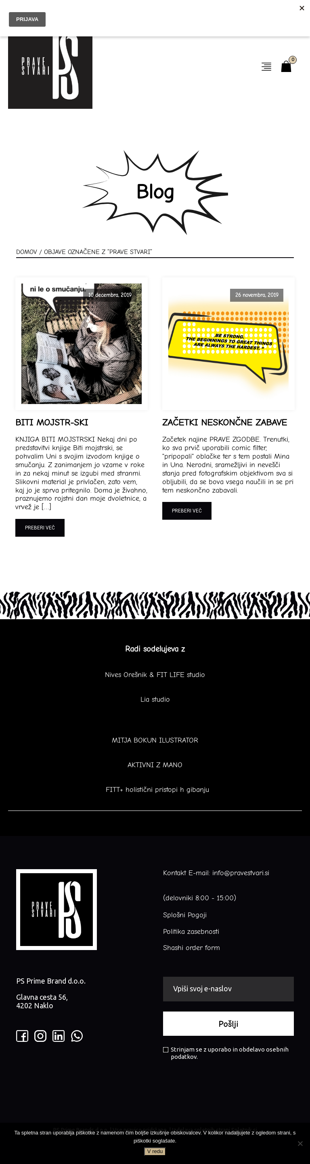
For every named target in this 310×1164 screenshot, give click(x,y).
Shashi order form (191, 948)
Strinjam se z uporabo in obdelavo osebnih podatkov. (226, 1053)
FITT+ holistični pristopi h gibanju (155, 790)
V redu (155, 1151)
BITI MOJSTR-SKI (51, 422)
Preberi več (40, 528)
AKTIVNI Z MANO (155, 765)
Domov (26, 252)
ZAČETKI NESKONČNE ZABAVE (224, 422)
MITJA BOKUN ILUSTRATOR (155, 740)
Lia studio (155, 700)
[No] (300, 1143)
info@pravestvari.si (240, 873)
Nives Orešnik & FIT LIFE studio (155, 675)
